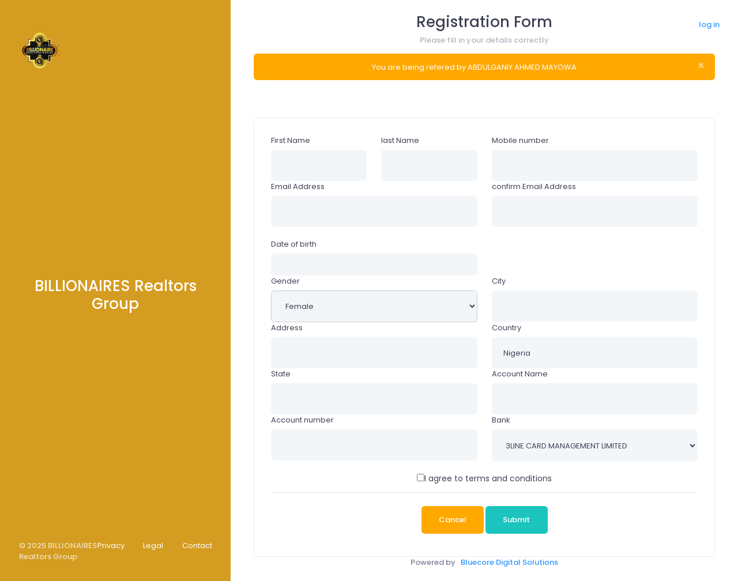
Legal (153, 545)
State (281, 373)
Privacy (111, 545)
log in (709, 24)
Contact (197, 545)
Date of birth (294, 244)
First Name (290, 140)
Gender (285, 281)
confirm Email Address (534, 186)
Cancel (452, 519)
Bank (501, 419)
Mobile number (520, 140)
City (499, 281)
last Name (400, 140)
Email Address (298, 186)
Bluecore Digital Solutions (509, 562)
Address (287, 327)
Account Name (520, 373)
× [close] (701, 65)
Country (506, 327)
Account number (302, 419)
